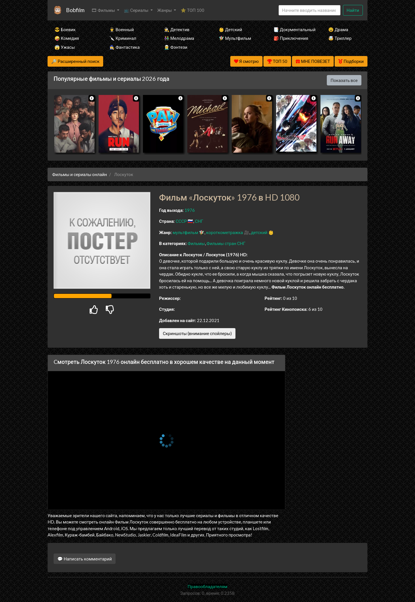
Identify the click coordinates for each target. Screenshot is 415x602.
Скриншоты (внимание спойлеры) (197, 333)
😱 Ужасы (64, 47)
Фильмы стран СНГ (226, 243)
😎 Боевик (65, 29)
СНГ (199, 221)
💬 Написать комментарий (84, 558)
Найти (353, 10)
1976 (189, 210)
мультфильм (185, 232)
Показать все (344, 80)
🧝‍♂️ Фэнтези (175, 47)
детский (259, 232)
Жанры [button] (165, 10)
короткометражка (224, 232)
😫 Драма (338, 29)
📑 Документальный (293, 29)
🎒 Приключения (290, 38)
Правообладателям (207, 586)
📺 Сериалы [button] (136, 10)
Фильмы (196, 243)
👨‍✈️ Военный (121, 29)
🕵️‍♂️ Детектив (176, 29)
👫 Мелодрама (179, 38)
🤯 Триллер (340, 38)
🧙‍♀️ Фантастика (124, 47)
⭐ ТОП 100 (192, 10)
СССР (181, 221)
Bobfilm (75, 10)
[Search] (309, 10)
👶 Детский (230, 29)
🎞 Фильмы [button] (103, 10)
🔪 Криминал (122, 38)
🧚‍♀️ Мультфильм (235, 38)
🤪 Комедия (66, 38)
